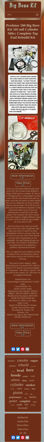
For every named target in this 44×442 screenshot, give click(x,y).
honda (16, 375)
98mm (24, 381)
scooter (33, 366)
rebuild (23, 365)
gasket (13, 401)
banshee (27, 389)
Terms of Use (22, 429)
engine (34, 360)
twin (13, 371)
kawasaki (22, 408)
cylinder (16, 384)
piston (18, 392)
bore (30, 370)
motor (31, 380)
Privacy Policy (23, 425)
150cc (25, 398)
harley (32, 396)
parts (26, 394)
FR (25, 433)
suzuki (19, 405)
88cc (31, 394)
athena (15, 380)
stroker (30, 385)
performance (15, 397)
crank (32, 376)
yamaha (22, 360)
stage (34, 402)
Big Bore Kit (23, 417)
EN (20, 433)
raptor (19, 388)
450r (26, 404)
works (12, 405)
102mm (12, 389)
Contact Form (22, 421)
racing (33, 405)
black (33, 389)
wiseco (11, 360)
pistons (12, 366)
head (20, 370)
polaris (25, 376)
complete (25, 401)
